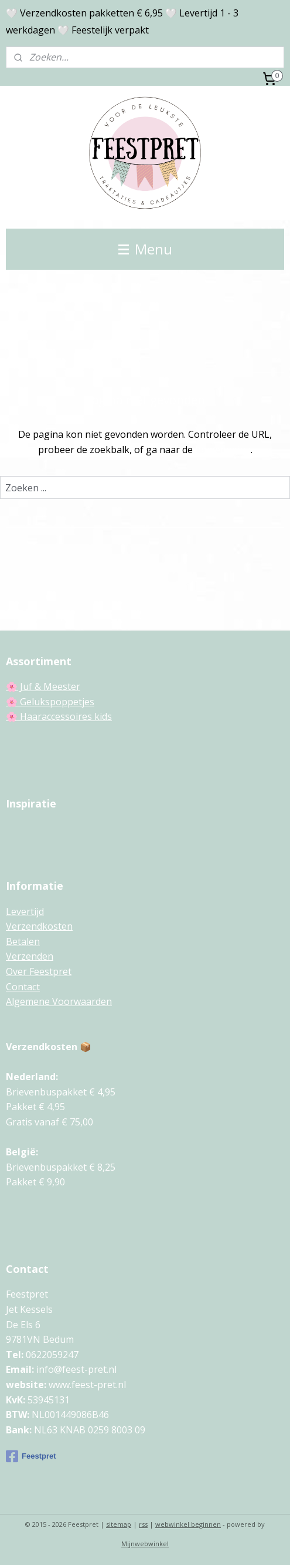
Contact (23, 986)
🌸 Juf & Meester (43, 686)
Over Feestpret (38, 971)
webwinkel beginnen (188, 1524)
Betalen (23, 941)
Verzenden (29, 956)
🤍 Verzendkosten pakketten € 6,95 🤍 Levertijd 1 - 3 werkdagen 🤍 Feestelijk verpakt (122, 21)
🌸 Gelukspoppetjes (50, 701)
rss (143, 1524)
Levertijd (25, 911)
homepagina (223, 449)
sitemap (118, 1524)
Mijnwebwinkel (145, 1543)
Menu (145, 249)
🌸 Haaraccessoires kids (59, 716)
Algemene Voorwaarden (59, 1001)
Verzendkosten (39, 926)
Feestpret (31, 1456)
